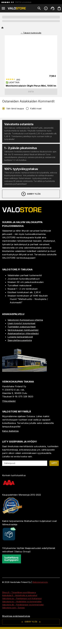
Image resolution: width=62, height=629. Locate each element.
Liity (54, 463)
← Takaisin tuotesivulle (31, 33)
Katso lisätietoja (10, 431)
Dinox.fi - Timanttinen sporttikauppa (19, 592)
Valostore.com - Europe (13, 607)
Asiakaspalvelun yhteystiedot (23, 333)
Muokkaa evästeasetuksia (16, 616)
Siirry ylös (30, 194)
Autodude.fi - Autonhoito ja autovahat (19, 595)
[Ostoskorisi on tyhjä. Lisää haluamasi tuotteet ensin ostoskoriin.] (59, 8)
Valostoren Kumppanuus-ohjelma (25, 320)
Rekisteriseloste (40, 582)
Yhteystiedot (9, 401)
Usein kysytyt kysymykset (21, 323)
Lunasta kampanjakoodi (20, 336)
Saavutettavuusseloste (20, 340)
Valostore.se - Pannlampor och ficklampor (22, 598)
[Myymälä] (24, 371)
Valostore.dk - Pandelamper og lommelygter (23, 604)
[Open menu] (3, 8)
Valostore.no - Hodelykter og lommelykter (22, 601)
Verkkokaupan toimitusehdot (23, 330)
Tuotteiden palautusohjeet (22, 326)
